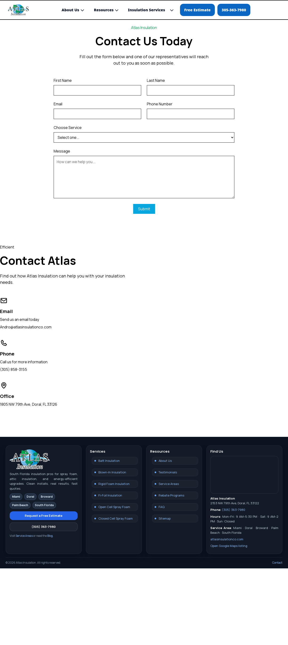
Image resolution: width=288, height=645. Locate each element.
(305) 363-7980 (44, 527)
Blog (50, 536)
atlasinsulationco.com (226, 539)
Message (62, 151)
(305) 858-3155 (13, 369)
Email (58, 104)
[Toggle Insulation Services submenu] (172, 9)
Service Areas (24, 536)
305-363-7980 (234, 9)
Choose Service (68, 127)
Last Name (156, 80)
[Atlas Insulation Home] (18, 10)
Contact (277, 562)
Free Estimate (197, 9)
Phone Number (159, 104)
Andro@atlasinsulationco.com (26, 327)
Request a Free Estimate (43, 515)
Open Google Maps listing (228, 546)
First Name (63, 80)
